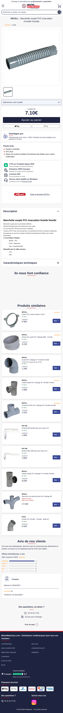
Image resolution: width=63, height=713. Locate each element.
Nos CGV (35, 644)
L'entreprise (6, 644)
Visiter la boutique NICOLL (40, 194)
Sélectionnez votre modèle (31, 102)
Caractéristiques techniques (20, 262)
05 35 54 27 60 (27, 181)
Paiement (35, 652)
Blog (3, 665)
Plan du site (6, 661)
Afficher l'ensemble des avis (13, 554)
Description (10, 211)
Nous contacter (8, 648)
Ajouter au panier (31, 120)
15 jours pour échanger (31, 617)
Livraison (5, 656)
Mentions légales (8, 652)
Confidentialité (38, 648)
